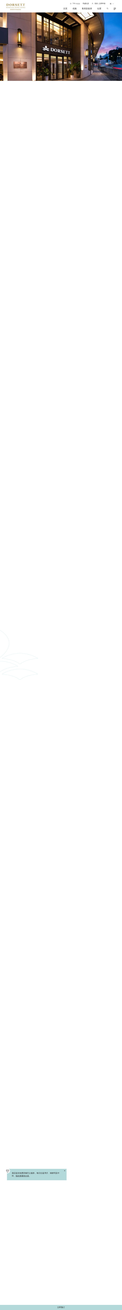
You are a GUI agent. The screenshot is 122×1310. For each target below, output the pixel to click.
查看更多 (10, 539)
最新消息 (51, 1125)
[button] (67, 1039)
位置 (99, 8)
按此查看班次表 (22, 74)
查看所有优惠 (107, 450)
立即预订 (61, 1307)
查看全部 (90, 1072)
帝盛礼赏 (86, 3)
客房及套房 (87, 8)
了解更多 (59, 234)
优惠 (75, 8)
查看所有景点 (107, 1175)
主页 (65, 8)
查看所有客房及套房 (59, 590)
